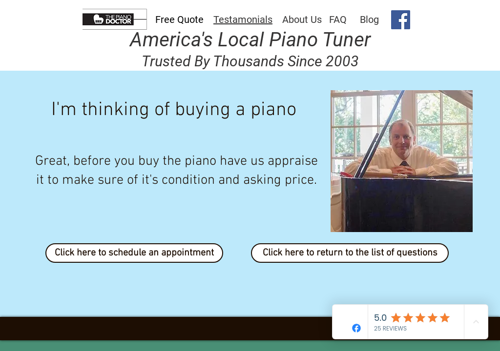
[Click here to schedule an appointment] (134, 253)
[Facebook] (400, 19)
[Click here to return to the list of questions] (350, 253)
